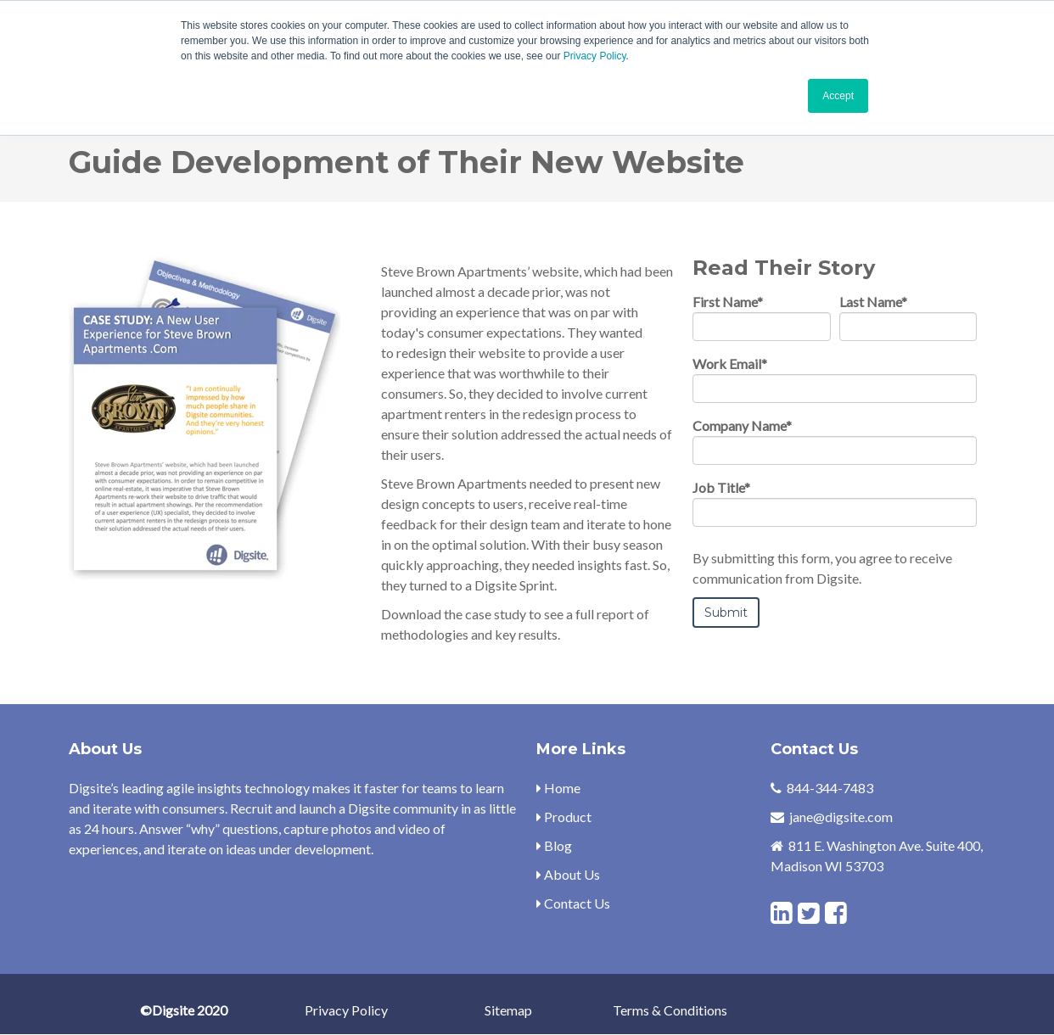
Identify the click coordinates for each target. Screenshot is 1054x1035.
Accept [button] (838, 96)
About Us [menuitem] (568, 874)
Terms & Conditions (670, 1010)
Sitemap (508, 1010)
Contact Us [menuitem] (573, 903)
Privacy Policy (594, 56)
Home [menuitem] (558, 788)
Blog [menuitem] (554, 845)
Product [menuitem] (563, 816)
